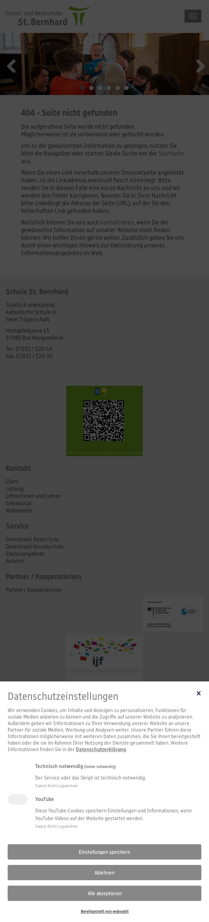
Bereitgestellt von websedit (105, 911)
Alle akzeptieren (105, 893)
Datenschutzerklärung (101, 749)
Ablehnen (104, 873)
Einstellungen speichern (104, 852)
